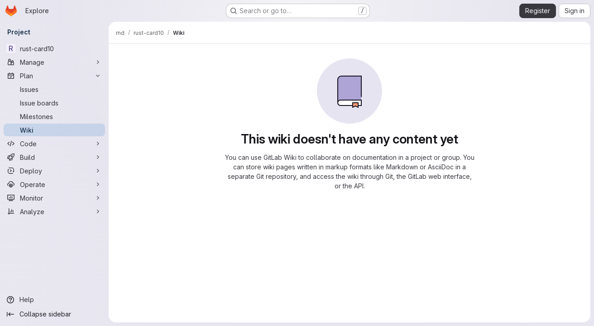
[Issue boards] (54, 102)
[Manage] (54, 62)
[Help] (54, 299)
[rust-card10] (54, 48)
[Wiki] (54, 130)
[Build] (54, 157)
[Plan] (54, 75)
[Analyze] (54, 211)
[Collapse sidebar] (54, 314)
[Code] (54, 143)
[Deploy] (54, 170)
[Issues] (54, 89)
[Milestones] (54, 116)
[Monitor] (54, 198)
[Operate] (54, 184)
